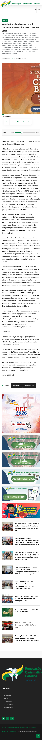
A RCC (6, 698)
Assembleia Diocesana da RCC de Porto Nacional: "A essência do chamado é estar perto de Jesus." (27, 527)
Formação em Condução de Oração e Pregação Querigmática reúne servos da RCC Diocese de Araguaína (27, 570)
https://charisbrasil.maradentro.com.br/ (20, 319)
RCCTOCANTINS (29, 385)
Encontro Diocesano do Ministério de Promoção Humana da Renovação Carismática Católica (24, 585)
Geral (5, 20)
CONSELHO (7, 702)
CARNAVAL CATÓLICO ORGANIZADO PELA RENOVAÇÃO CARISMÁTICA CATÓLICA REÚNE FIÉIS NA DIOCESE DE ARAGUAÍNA (27, 541)
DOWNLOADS (8, 708)
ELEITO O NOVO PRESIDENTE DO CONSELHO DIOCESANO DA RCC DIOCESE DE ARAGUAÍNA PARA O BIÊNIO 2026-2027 (27, 556)
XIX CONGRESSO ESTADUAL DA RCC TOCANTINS (26, 610)
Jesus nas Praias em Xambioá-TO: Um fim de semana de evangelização (27, 598)
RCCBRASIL (16, 385)
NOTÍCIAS (7, 695)
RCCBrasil (10, 375)
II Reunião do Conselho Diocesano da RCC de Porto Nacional (25, 625)
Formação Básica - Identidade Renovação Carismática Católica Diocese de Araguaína (27, 638)
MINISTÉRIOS (8, 705)
